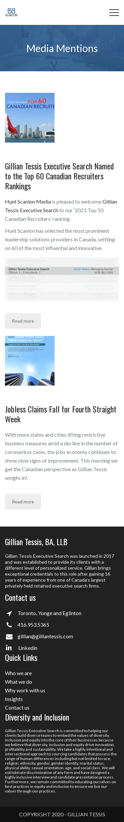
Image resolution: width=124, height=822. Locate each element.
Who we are (18, 673)
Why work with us (25, 690)
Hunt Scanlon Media (28, 201)
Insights (14, 699)
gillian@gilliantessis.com (45, 636)
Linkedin (21, 648)
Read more (23, 321)
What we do (18, 681)
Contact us (17, 707)
